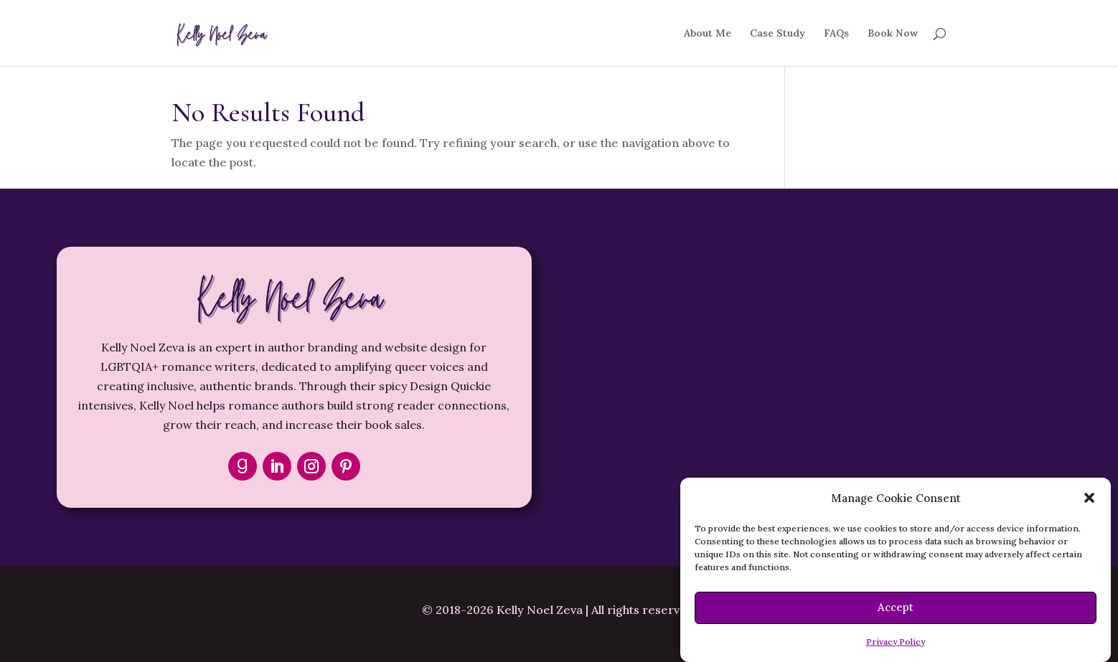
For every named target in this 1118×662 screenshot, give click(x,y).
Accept (895, 607)
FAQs (836, 33)
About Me (707, 33)
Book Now (893, 33)
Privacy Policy (895, 641)
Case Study (777, 33)
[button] (1089, 498)
